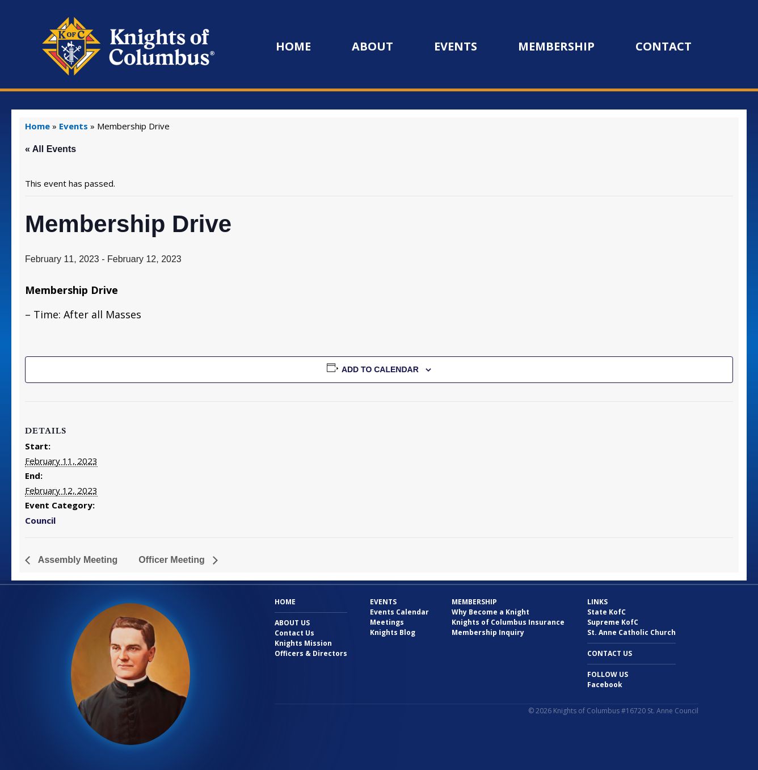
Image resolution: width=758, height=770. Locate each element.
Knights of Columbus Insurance (508, 622)
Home (293, 46)
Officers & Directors (311, 653)
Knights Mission (303, 643)
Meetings (387, 622)
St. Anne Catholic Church (631, 632)
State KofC (606, 612)
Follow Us (607, 674)
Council (40, 520)
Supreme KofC (612, 622)
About (372, 46)
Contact (663, 46)
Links (597, 602)
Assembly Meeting (76, 560)
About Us (292, 623)
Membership (556, 46)
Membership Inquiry (488, 632)
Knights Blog (392, 632)
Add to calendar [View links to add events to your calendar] (380, 369)
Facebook (604, 684)
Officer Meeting (172, 560)
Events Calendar (399, 612)
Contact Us (294, 633)
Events (455, 46)
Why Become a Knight (490, 612)
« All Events (50, 149)
